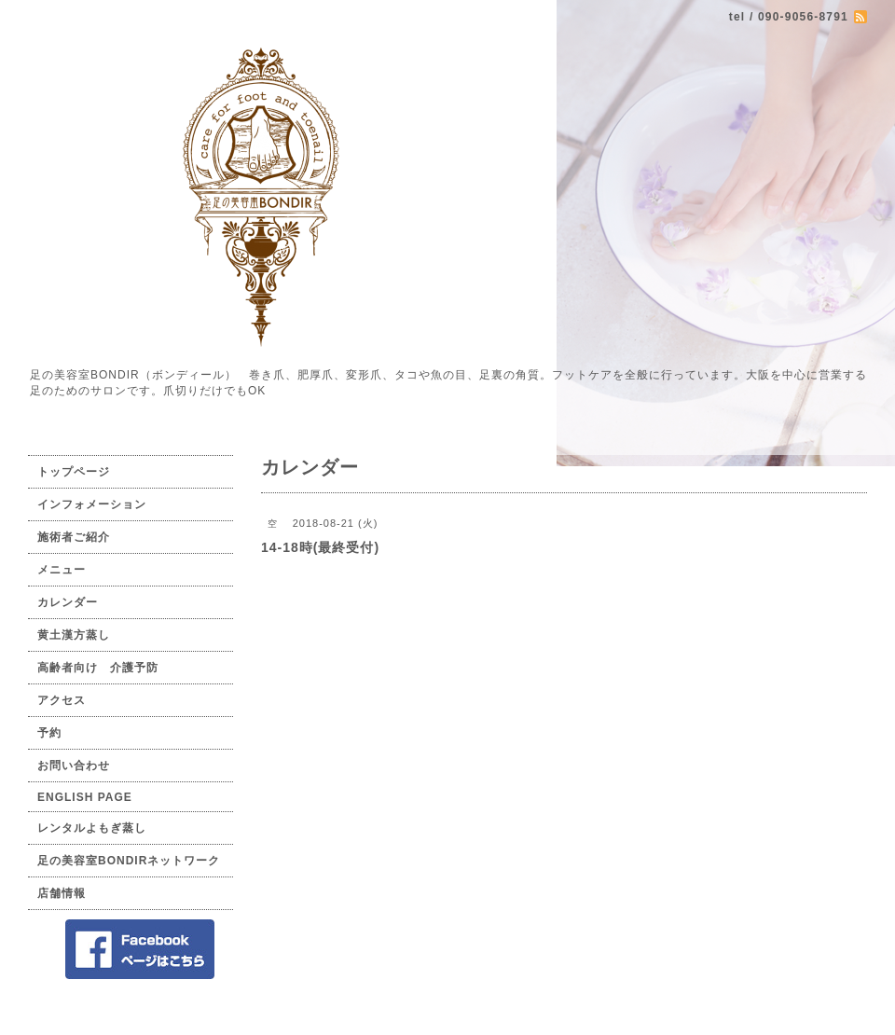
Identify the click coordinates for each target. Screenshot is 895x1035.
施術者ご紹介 (73, 537)
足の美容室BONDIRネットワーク (128, 860)
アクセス (61, 700)
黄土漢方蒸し (73, 635)
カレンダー (67, 602)
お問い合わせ (73, 765)
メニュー (61, 569)
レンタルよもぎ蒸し (91, 828)
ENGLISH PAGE (84, 797)
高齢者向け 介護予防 (97, 667)
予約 (49, 732)
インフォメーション (91, 504)
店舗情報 (61, 893)
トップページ (73, 471)
